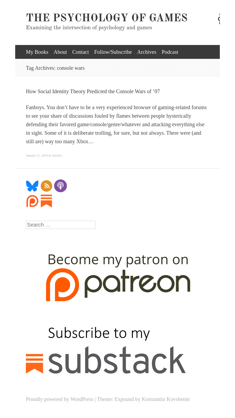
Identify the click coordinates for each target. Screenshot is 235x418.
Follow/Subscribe (113, 52)
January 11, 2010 (37, 155)
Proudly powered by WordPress (59, 399)
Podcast (170, 52)
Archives (146, 52)
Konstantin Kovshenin (165, 399)
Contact (80, 52)
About (60, 52)
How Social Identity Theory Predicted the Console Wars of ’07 (93, 91)
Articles (57, 155)
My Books (37, 52)
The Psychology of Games (107, 18)
